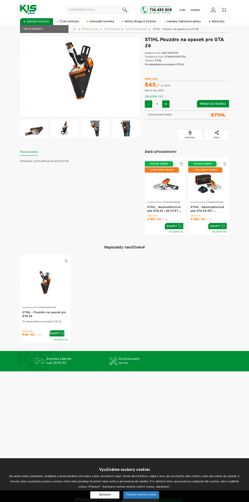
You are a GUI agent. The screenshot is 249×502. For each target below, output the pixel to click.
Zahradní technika (38, 21)
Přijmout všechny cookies (141, 494)
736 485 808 (161, 10)
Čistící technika (69, 21)
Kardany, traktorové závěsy (184, 21)
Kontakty (195, 10)
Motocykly (218, 21)
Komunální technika (102, 21)
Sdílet (217, 134)
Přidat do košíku (203, 104)
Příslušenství (112, 29)
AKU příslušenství (136, 29)
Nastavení (105, 494)
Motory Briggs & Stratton (140, 21)
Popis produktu (29, 151)
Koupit (174, 225)
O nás (182, 10)
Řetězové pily (90, 29)
